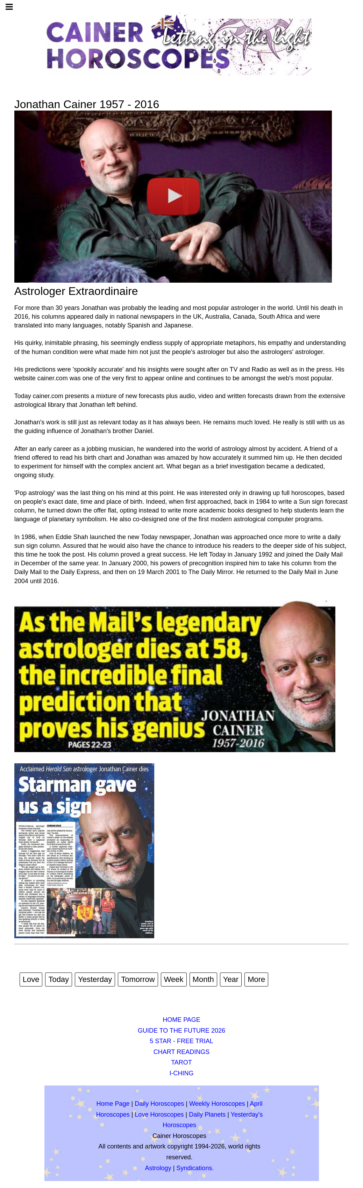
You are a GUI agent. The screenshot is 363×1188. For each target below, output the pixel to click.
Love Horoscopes (159, 1114)
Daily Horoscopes (159, 1103)
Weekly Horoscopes (217, 1103)
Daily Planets (207, 1114)
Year (231, 979)
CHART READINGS (181, 1051)
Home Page (113, 1103)
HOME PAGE (181, 1019)
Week (174, 979)
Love (31, 979)
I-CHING (182, 1073)
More (256, 979)
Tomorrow (138, 979)
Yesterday (95, 979)
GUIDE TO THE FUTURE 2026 (181, 1030)
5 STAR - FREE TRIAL (181, 1041)
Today (58, 979)
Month (203, 979)
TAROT (181, 1062)
